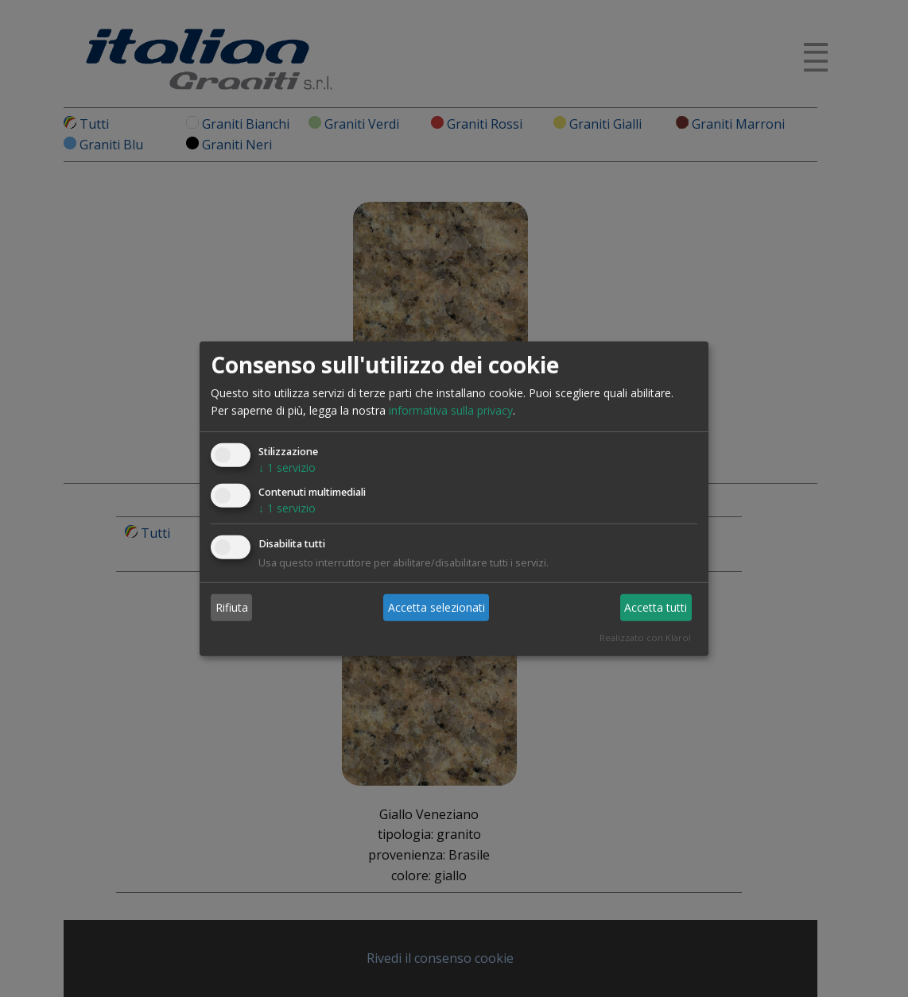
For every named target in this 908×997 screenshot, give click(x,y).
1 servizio (287, 467)
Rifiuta (231, 607)
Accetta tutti (655, 607)
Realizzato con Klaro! (645, 637)
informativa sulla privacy (451, 410)
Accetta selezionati (436, 607)
